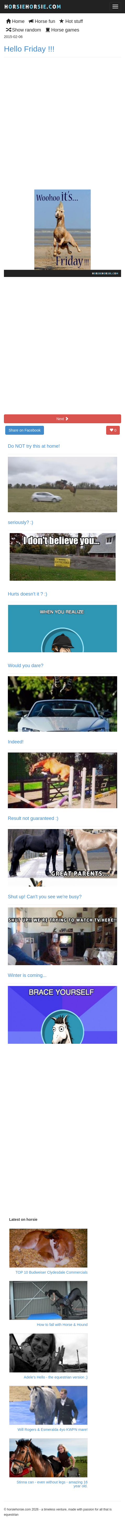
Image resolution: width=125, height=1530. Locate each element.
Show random (23, 30)
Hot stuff (71, 21)
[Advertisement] (48, 1132)
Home (15, 21)
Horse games (62, 30)
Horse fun (42, 21)
